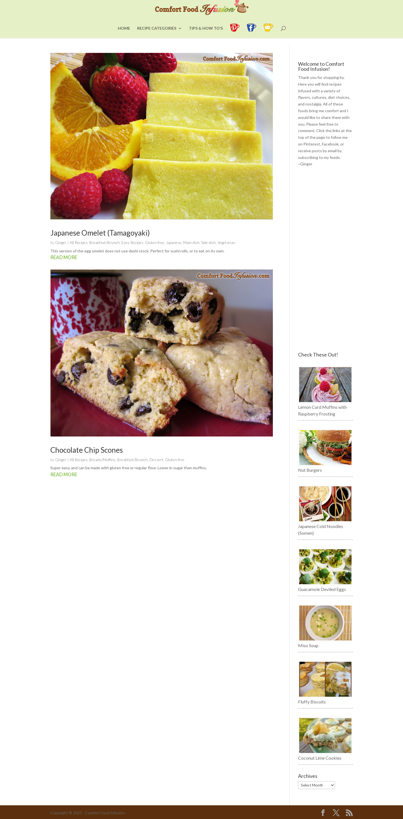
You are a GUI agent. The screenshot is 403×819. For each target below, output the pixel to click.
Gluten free (154, 242)
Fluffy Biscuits (312, 701)
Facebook (330, 144)
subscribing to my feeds (319, 157)
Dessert (156, 459)
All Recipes (79, 242)
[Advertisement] (325, 260)
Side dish (208, 242)
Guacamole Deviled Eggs (322, 589)
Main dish (191, 242)
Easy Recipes (132, 242)
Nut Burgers (310, 470)
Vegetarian (226, 242)
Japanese (174, 242)
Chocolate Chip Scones (86, 449)
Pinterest (311, 144)
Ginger (61, 242)
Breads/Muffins (102, 459)
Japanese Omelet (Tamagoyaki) (100, 232)
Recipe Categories (156, 35)
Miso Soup (308, 645)
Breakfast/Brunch (104, 242)
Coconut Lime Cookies (319, 758)
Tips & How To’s (206, 35)
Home (124, 35)
